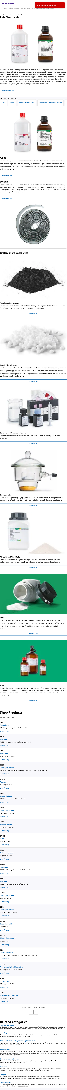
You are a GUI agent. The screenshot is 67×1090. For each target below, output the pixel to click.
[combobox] (33, 8)
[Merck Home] (9, 3)
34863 (2, 751)
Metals (12, 103)
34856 (2, 950)
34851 (2, 722)
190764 (2, 864)
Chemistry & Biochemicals (10, 15)
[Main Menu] (3, 3)
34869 (2, 907)
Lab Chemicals (22, 15)
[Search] (63, 8)
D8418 (2, 893)
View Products (33, 313)
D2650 (2, 765)
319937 (2, 993)
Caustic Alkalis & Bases (26, 103)
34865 (2, 793)
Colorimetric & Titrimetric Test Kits (50, 103)
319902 (2, 978)
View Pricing (4, 731)
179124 (2, 779)
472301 (2, 807)
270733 (2, 836)
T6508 (2, 850)
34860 (2, 736)
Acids (3, 103)
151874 (2, 935)
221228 (2, 964)
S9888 (2, 822)
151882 (2, 921)
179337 (2, 879)
